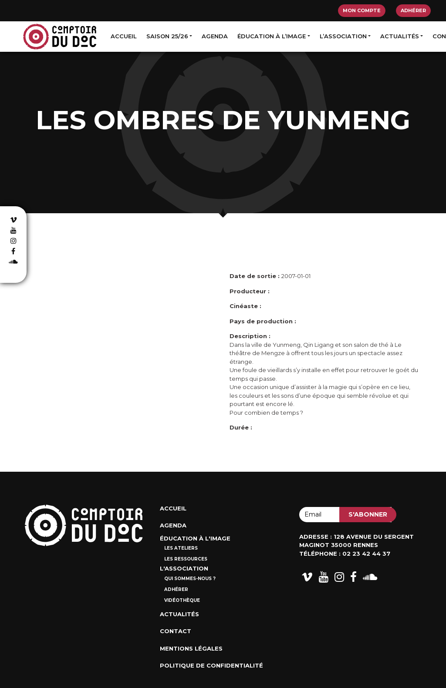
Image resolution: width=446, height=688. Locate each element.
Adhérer (413, 10)
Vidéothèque (182, 600)
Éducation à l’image (271, 36)
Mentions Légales (191, 648)
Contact (175, 631)
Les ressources (185, 559)
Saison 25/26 (167, 36)
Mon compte (362, 10)
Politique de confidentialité (211, 665)
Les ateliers (181, 548)
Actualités (399, 36)
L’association (343, 36)
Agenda (215, 36)
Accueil (124, 36)
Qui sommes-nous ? (190, 578)
